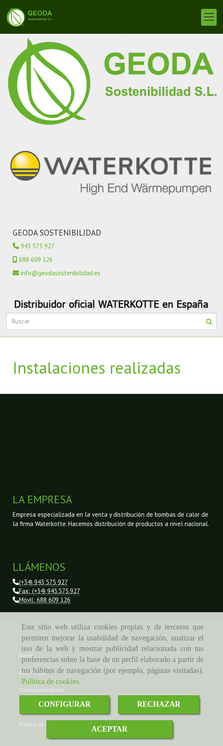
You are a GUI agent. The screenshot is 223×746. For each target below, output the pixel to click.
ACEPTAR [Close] (109, 729)
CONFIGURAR (64, 704)
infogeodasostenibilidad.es (60, 273)
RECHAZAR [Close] (158, 704)
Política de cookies (50, 681)
